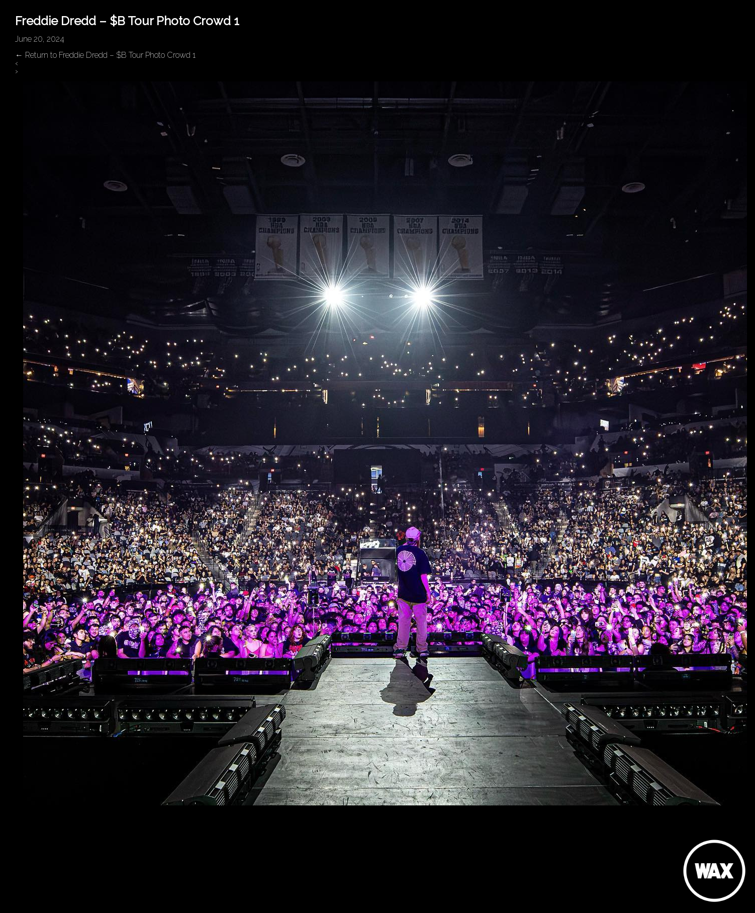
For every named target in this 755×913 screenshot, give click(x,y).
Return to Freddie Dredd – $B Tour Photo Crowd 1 (105, 55)
